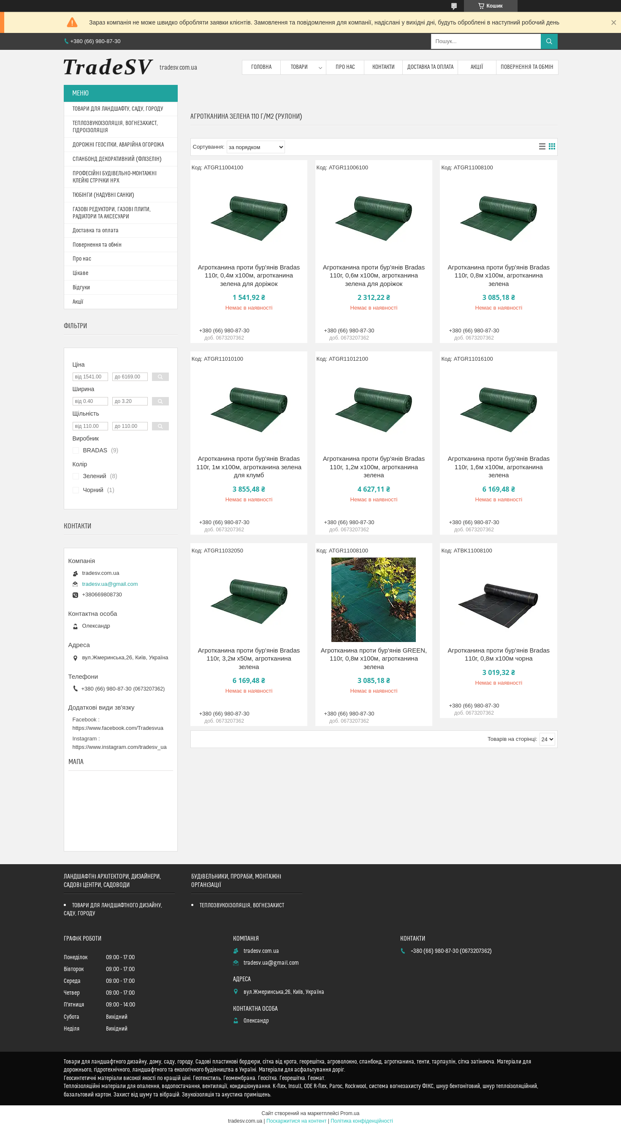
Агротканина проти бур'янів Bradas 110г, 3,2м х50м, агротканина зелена (249, 658)
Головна (261, 67)
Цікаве (80, 273)
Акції (477, 67)
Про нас (345, 67)
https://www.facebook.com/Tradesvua (118, 728)
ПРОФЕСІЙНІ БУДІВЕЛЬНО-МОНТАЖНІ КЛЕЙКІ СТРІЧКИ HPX (115, 177)
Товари (299, 67)
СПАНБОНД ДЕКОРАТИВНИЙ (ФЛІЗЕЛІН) (117, 159)
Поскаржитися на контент (296, 1121)
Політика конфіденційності (362, 1121)
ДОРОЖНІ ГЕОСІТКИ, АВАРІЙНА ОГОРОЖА (118, 144)
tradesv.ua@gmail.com (110, 584)
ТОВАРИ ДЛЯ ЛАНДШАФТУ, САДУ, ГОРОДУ (118, 109)
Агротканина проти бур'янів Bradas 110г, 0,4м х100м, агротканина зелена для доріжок (249, 275)
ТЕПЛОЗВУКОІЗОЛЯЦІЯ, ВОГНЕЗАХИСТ (242, 905)
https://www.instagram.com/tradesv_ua (120, 747)
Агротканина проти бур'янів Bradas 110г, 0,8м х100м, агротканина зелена (499, 275)
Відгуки (81, 287)
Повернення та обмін (527, 67)
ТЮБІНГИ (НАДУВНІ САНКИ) (104, 195)
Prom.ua (349, 1113)
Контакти (383, 67)
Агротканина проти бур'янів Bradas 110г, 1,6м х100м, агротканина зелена (499, 467)
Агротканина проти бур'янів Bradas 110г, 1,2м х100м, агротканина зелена (374, 467)
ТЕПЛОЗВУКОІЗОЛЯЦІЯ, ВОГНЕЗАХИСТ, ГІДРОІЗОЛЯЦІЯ (115, 127)
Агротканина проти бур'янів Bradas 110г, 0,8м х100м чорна (499, 654)
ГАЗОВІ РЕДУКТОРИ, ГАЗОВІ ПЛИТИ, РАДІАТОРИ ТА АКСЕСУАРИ (112, 213)
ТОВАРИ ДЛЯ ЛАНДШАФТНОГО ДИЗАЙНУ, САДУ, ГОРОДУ (113, 909)
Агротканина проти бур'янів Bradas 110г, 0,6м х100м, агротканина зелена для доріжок (374, 275)
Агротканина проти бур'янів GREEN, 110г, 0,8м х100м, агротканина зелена (374, 658)
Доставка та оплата (430, 67)
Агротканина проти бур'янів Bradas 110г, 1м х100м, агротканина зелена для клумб (248, 467)
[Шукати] (549, 41)
